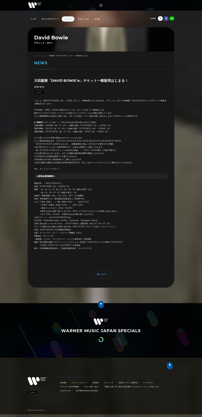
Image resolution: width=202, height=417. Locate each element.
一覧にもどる (101, 274)
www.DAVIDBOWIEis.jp (60, 217)
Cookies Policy (65, 391)
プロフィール (83, 19)
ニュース (68, 19)
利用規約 (95, 383)
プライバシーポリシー (79, 383)
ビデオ (97, 19)
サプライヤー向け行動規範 (69, 387)
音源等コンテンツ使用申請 (128, 383)
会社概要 (63, 383)
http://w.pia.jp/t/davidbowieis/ (74, 122)
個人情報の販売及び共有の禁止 (87, 391)
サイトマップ (108, 383)
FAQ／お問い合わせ (91, 387)
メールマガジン (148, 383)
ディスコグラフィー (50, 19)
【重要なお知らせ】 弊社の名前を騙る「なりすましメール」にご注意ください (132, 387)
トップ (33, 19)
